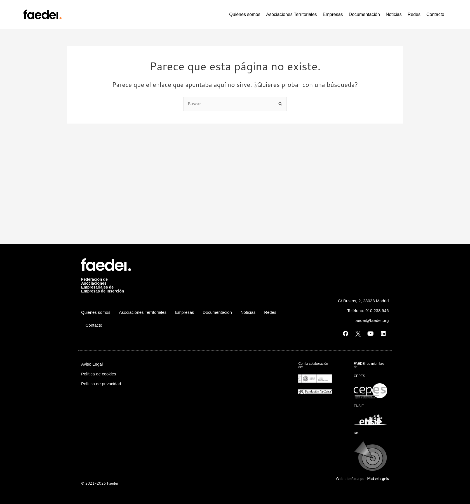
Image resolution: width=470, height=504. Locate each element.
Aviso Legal (92, 364)
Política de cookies (98, 373)
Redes (414, 14)
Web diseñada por (362, 478)
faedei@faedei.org (371, 320)
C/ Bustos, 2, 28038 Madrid (363, 300)
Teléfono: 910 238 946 (368, 310)
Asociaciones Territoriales (291, 14)
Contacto (435, 14)
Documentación (364, 14)
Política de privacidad (101, 383)
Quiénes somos (244, 14)
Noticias (394, 14)
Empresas (333, 14)
